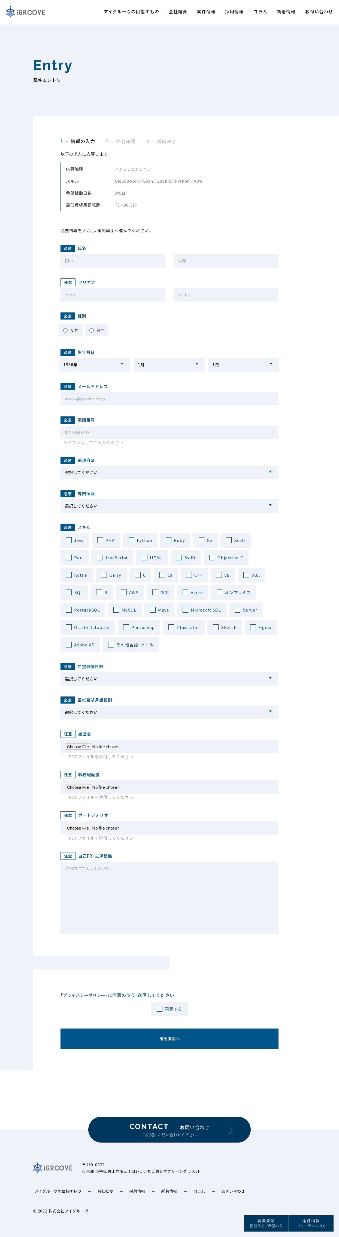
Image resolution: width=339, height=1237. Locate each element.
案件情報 (206, 11)
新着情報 (286, 11)
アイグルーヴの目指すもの (131, 11)
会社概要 (178, 11)
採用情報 (234, 11)
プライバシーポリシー (84, 995)
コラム (260, 11)
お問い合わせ (319, 11)
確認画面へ (169, 1038)
